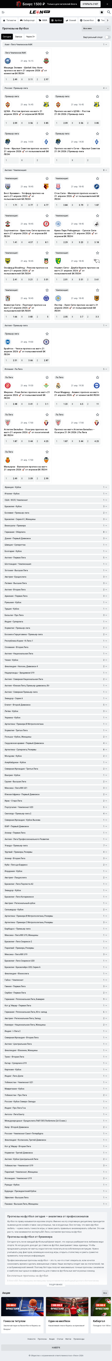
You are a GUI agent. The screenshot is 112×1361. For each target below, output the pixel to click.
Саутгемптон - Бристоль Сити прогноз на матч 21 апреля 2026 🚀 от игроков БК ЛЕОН (27, 233)
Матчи (68, 1339)
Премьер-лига (12, 96)
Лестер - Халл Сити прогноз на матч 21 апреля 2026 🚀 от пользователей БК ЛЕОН (76, 308)
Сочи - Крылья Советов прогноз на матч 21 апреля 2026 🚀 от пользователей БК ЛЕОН (26, 151)
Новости (31, 1339)
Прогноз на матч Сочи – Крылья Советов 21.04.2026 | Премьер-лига (77, 150)
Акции (52, 1339)
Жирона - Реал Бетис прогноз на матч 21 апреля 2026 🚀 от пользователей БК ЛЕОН (27, 395)
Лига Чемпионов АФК (15, 53)
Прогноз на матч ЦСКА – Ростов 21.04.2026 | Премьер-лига (72, 112)
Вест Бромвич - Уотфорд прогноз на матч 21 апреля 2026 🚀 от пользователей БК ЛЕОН (24, 196)
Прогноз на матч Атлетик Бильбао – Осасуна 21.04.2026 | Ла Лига (74, 431)
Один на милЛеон (59, 1321)
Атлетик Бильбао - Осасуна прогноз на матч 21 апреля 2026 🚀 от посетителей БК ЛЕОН (26, 432)
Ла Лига (9, 377)
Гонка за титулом (14, 1321)
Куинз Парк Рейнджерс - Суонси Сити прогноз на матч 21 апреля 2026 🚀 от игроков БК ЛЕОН (75, 233)
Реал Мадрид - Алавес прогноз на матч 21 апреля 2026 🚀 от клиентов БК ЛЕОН (76, 393)
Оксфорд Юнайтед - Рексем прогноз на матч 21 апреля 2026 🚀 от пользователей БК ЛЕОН (26, 270)
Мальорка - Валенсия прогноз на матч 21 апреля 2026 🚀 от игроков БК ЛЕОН (25, 468)
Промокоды (79, 1339)
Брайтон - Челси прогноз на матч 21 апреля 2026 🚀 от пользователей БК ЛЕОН (24, 351)
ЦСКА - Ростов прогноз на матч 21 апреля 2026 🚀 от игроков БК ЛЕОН (24, 112)
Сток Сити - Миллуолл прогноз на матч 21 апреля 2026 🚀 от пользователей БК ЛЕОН (76, 196)
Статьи (60, 1339)
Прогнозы (42, 1339)
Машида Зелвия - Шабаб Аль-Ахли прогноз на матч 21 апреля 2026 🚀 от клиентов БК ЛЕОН (25, 70)
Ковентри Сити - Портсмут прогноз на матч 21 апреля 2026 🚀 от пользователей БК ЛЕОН (25, 308)
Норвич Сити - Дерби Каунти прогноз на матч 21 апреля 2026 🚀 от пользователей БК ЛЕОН (76, 270)
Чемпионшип (11, 178)
